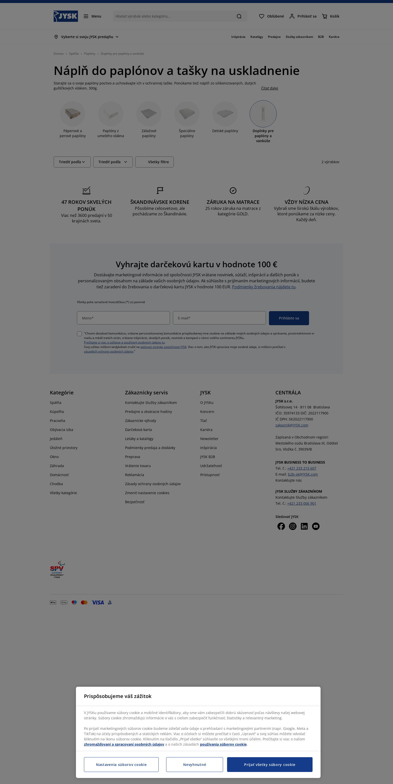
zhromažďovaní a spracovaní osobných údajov (124, 744)
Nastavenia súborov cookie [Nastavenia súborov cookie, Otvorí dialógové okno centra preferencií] (121, 764)
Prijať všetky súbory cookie (270, 764)
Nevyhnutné (194, 764)
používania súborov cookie (223, 744)
